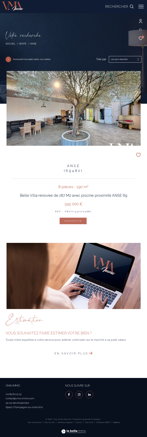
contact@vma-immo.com (20, 398)
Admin (79, 422)
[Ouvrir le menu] (141, 6)
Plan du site (49, 422)
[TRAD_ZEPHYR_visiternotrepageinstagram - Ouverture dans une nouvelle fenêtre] (79, 394)
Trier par (101, 59)
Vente (22, 43)
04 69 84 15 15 (13, 394)
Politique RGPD (103, 422)
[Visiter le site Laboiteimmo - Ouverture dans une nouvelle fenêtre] (73, 429)
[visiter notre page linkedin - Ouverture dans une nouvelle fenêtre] (89, 394)
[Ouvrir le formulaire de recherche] (119, 6)
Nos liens (89, 422)
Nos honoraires (34, 422)
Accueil (10, 43)
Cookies (116, 422)
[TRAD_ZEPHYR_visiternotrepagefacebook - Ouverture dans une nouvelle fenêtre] (69, 394)
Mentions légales (65, 422)
